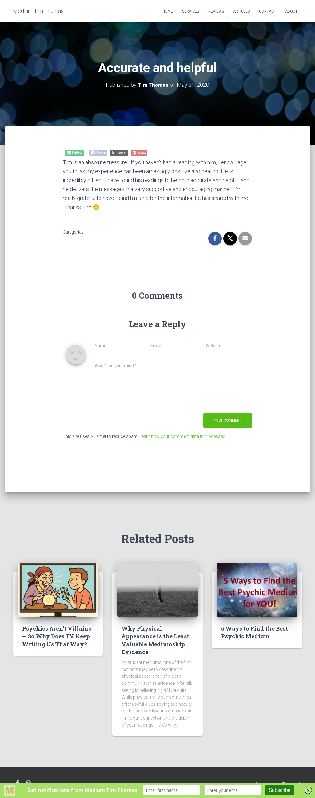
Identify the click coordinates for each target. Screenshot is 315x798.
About (291, 11)
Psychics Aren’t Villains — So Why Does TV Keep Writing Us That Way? (56, 636)
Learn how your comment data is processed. (182, 436)
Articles (241, 11)
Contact (267, 11)
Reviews (216, 11)
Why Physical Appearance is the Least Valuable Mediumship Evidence (155, 640)
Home (167, 11)
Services (190, 11)
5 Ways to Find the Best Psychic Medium (254, 632)
